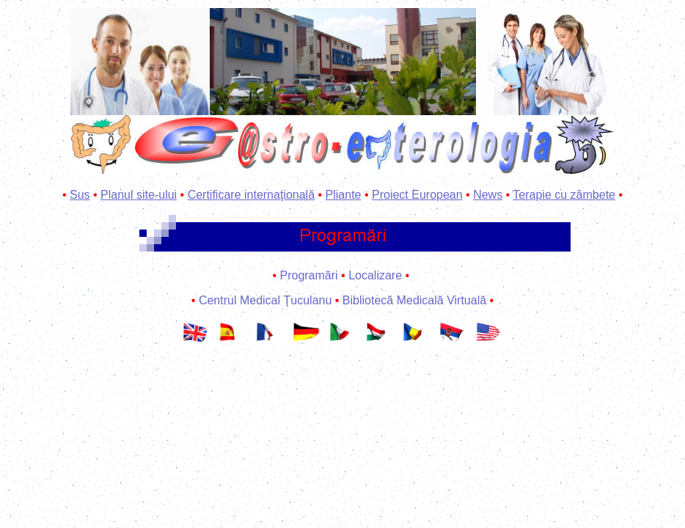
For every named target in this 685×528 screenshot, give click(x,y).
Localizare (375, 275)
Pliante (344, 194)
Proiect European (417, 194)
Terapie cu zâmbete (564, 194)
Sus (80, 194)
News (487, 194)
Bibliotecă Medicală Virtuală (414, 300)
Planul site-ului (138, 194)
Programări (308, 275)
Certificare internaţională (251, 194)
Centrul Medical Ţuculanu (265, 300)
